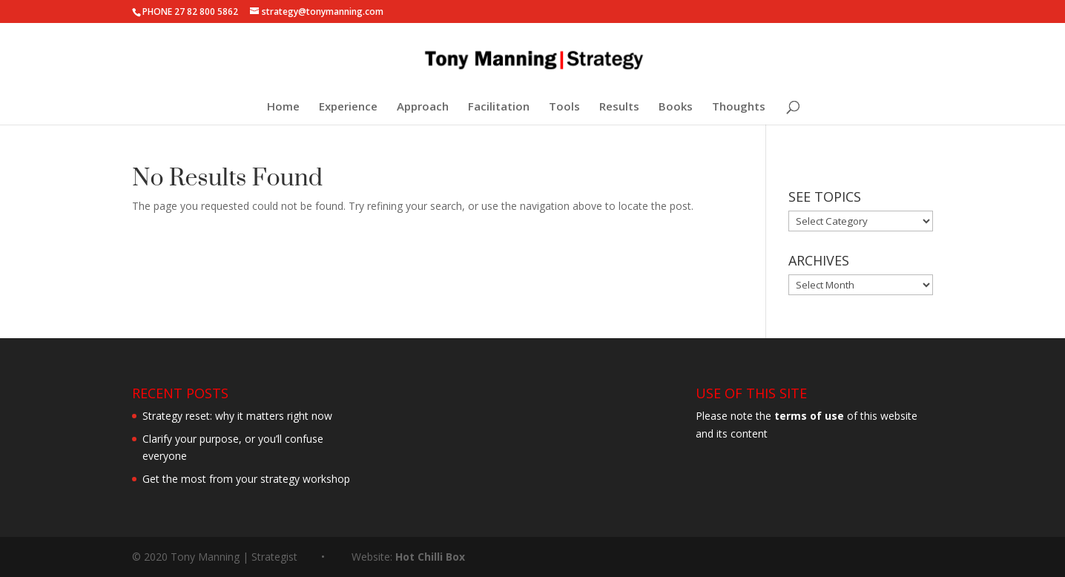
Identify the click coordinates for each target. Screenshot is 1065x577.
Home (283, 107)
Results (619, 107)
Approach (423, 107)
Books (676, 107)
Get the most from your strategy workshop (246, 479)
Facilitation (499, 107)
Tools (564, 107)
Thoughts (738, 107)
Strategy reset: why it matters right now (237, 416)
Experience (348, 107)
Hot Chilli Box (430, 557)
